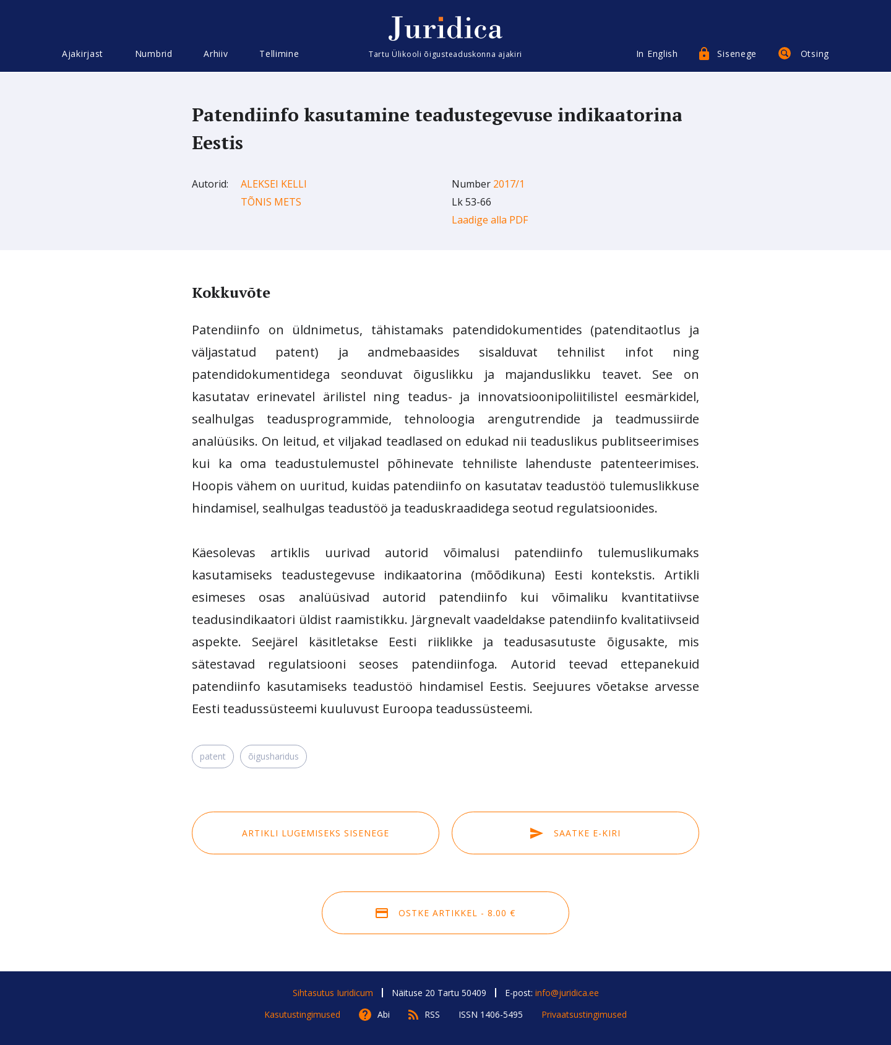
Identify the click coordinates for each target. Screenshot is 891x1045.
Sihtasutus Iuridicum (333, 993)
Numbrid (154, 54)
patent (213, 756)
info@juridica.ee (567, 993)
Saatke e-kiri (575, 833)
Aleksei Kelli (274, 184)
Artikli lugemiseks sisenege (315, 833)
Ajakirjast (82, 54)
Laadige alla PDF (490, 220)
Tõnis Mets (271, 202)
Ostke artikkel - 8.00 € (445, 913)
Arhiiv (216, 54)
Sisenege (737, 54)
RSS (432, 1014)
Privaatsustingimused (584, 1014)
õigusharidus (273, 756)
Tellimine (279, 54)
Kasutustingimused (302, 1014)
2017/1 (509, 184)
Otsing (815, 54)
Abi (383, 1014)
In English (657, 54)
